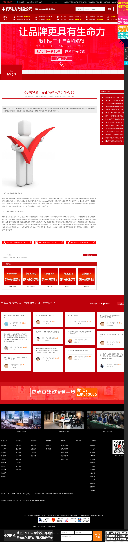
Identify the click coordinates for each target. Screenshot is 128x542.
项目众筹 (3, 469)
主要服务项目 (31, 287)
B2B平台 (18, 500)
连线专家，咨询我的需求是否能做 (15, 242)
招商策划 (86, 287)
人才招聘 (18, 452)
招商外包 (49, 287)
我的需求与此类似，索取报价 (46, 242)
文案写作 (92, 462)
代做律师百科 (115, 2)
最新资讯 (34, 441)
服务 (79, 9)
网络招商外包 (12, 287)
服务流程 (100, 17)
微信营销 (3, 452)
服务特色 (92, 17)
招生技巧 (92, 483)
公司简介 (18, 445)
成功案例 (64, 441)
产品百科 (78, 17)
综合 (108, 18)
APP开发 (3, 449)
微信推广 (3, 456)
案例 (87, 18)
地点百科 (63, 19)
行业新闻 (27, 19)
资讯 (14, 18)
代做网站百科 (107, 2)
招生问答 (92, 473)
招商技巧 (92, 487)
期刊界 (32, 500)
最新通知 (33, 456)
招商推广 (3, 473)
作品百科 (71, 19)
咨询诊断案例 (64, 449)
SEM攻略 (93, 449)
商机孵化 (3, 466)
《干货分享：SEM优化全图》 (17, 257)
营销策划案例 (64, 452)
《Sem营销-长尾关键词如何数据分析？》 (115, 128)
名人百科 (63, 17)
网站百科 (42, 500)
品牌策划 (3, 459)
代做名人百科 (76, 2)
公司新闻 (20, 19)
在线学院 (93, 441)
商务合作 (18, 466)
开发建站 (92, 445)
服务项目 (4, 441)
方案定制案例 (64, 456)
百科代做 (42, 17)
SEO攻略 (92, 459)
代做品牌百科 (91, 2)
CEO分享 (92, 480)
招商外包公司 (25, 500)
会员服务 (78, 441)
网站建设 (3, 445)
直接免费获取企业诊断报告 (77, 242)
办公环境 (18, 469)
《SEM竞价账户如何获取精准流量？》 (115, 106)
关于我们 (20, 17)
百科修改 (49, 17)
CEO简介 (18, 462)
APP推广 (92, 456)
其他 (58, 18)
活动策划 (92, 490)
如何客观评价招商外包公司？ (35, 2)
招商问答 (92, 476)
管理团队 (49, 441)
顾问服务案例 (64, 459)
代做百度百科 (68, 2)
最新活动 (33, 449)
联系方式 (18, 456)
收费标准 (92, 19)
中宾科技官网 (11, 500)
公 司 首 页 (5, 18)
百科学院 (114, 19)
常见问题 (92, 469)
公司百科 (71, 17)
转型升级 (67, 287)
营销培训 (3, 462)
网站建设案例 (64, 445)
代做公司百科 (99, 2)
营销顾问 (48, 449)
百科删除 (42, 19)
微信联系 (18, 459)
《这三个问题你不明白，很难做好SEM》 (115, 119)
